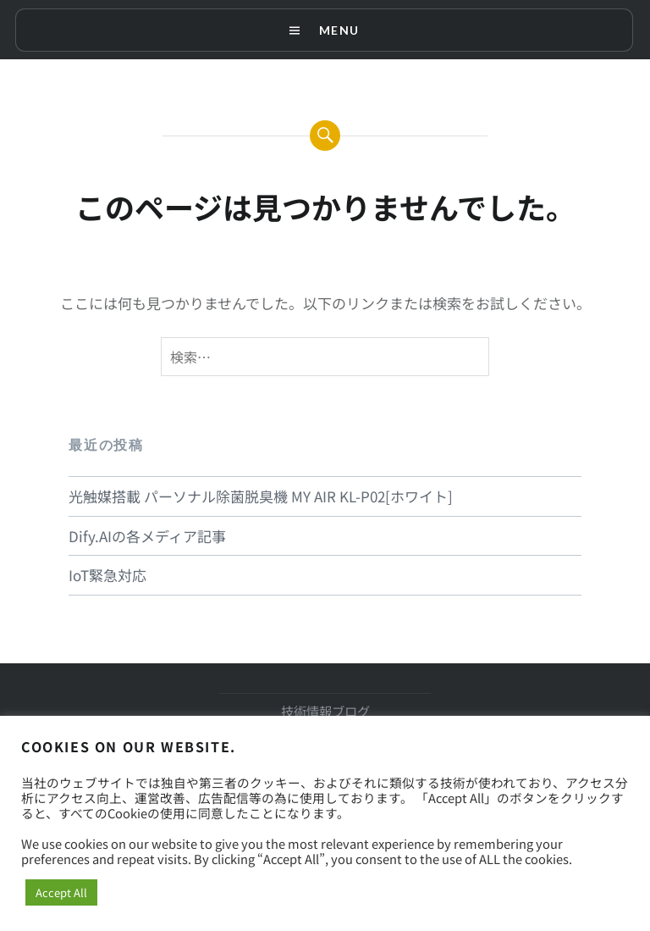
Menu (339, 30)
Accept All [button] (61, 892)
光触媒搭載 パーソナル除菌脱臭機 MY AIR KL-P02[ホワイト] (261, 496)
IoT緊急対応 (107, 574)
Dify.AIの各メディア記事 (147, 535)
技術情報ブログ (325, 710)
